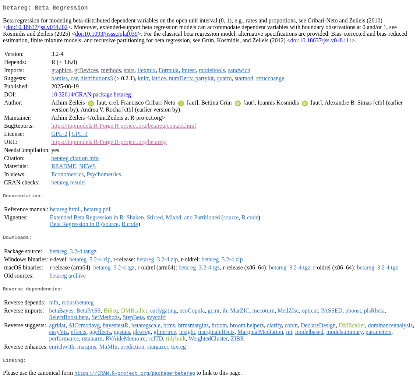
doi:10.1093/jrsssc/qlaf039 (106, 35)
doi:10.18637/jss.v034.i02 (37, 28)
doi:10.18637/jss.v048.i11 (321, 42)
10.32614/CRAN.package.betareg (91, 96)
